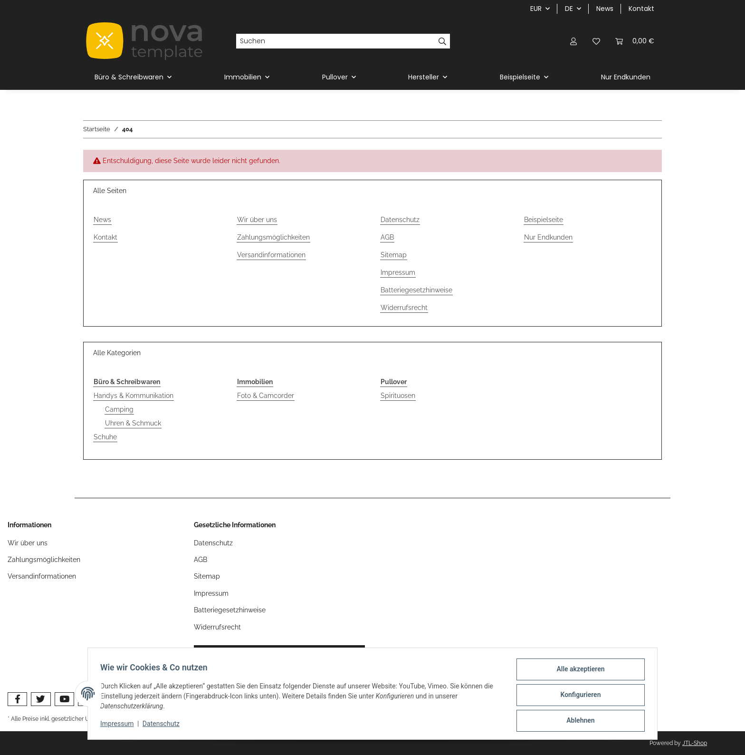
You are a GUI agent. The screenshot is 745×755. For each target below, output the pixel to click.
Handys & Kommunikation (133, 395)
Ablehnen (578, 721)
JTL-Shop (694, 743)
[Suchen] (335, 41)
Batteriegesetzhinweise (416, 290)
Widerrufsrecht (404, 307)
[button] (573, 41)
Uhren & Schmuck (133, 423)
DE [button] (569, 8)
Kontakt (641, 8)
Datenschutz (163, 725)
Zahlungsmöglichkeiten (273, 237)
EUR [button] (536, 8)
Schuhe (105, 437)
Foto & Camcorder (265, 395)
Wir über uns (257, 219)
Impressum (119, 725)
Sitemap (394, 255)
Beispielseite (543, 219)
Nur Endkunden (625, 77)
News (604, 8)
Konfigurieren (577, 696)
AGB (387, 237)
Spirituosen (398, 395)
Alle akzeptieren (578, 672)
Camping (119, 409)
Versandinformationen (271, 255)
